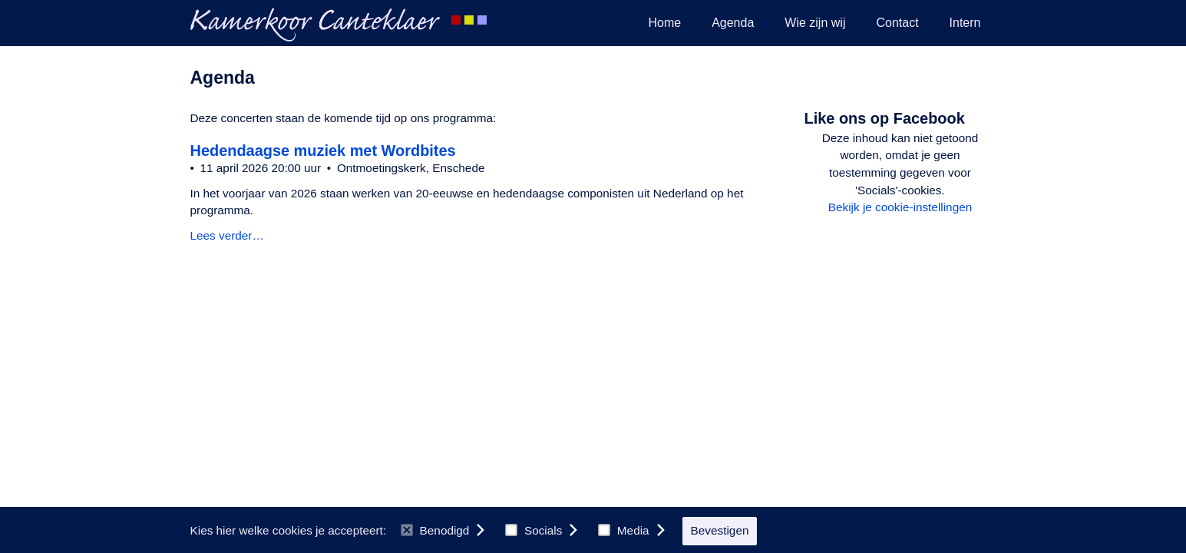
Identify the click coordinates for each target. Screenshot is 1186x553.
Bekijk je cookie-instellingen (900, 207)
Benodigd (435, 530)
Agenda (733, 22)
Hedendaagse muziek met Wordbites (323, 150)
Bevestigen (720, 530)
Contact (897, 22)
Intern (965, 22)
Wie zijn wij (815, 22)
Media (623, 530)
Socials (533, 530)
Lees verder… (227, 235)
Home (664, 22)
